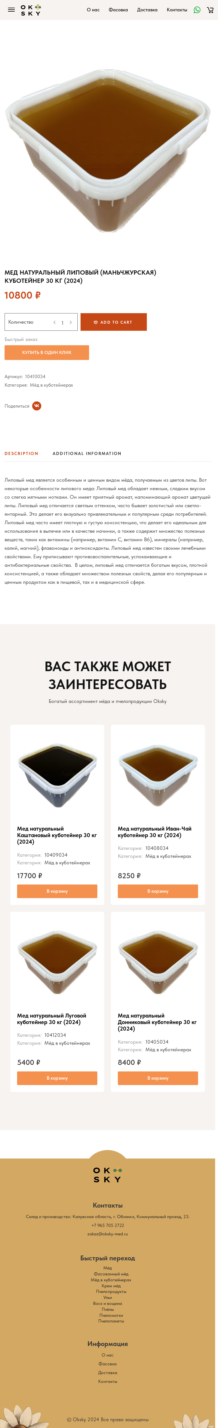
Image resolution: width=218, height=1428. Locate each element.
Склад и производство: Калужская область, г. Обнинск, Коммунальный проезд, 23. (108, 1216)
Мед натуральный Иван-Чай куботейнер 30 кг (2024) (155, 832)
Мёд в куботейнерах (51, 385)
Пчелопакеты (111, 1321)
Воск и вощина (107, 1303)
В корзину (57, 891)
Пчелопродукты (111, 1291)
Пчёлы (108, 1309)
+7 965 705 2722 (107, 1225)
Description (21, 453)
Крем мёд (111, 1285)
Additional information (87, 453)
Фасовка (118, 9)
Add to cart (116, 322)
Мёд (107, 1268)
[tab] (23, 455)
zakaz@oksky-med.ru (107, 1234)
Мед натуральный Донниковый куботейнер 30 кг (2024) (157, 1022)
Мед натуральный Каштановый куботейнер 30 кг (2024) (57, 835)
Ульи (107, 1297)
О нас (93, 9)
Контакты (177, 9)
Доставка (147, 9)
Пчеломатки (111, 1315)
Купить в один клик (46, 352)
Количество (21, 322)
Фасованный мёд (111, 1274)
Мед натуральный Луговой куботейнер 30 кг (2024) (51, 1018)
